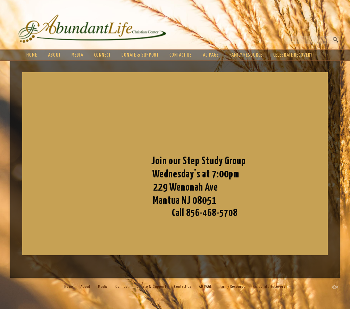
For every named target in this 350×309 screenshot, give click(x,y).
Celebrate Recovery (292, 55)
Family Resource (246, 55)
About (54, 55)
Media (77, 55)
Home (31, 55)
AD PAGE (211, 55)
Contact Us (180, 55)
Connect (102, 55)
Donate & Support (140, 55)
